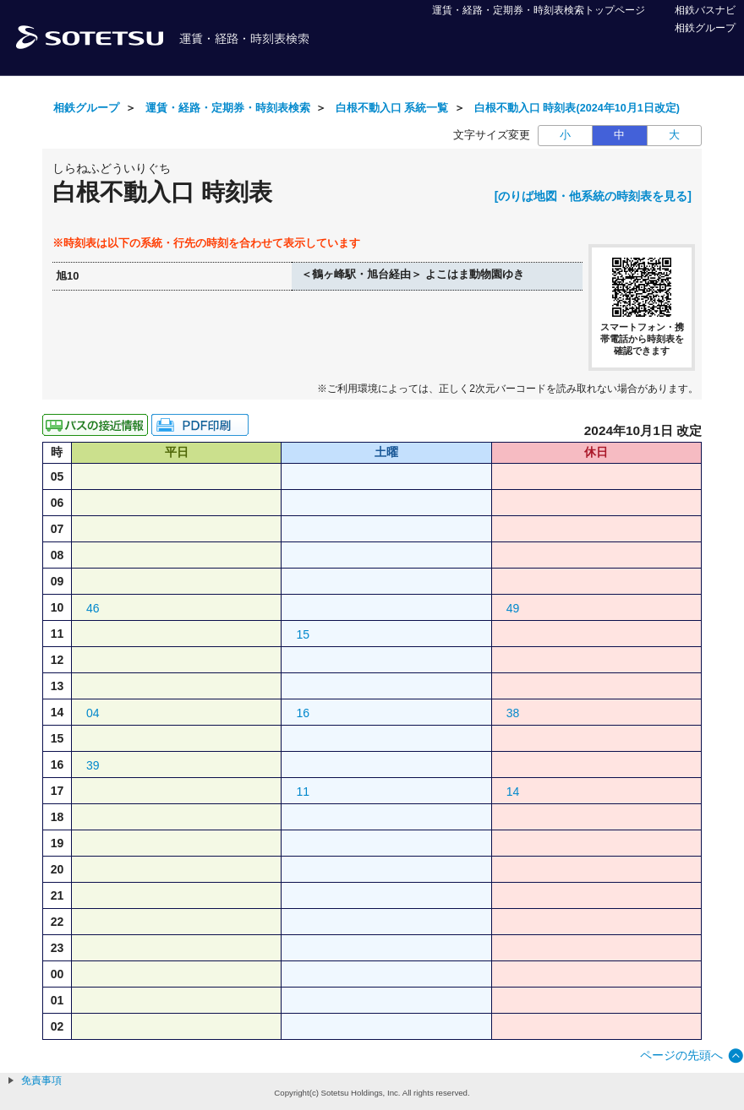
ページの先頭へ (681, 1055)
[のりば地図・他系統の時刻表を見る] (593, 196)
